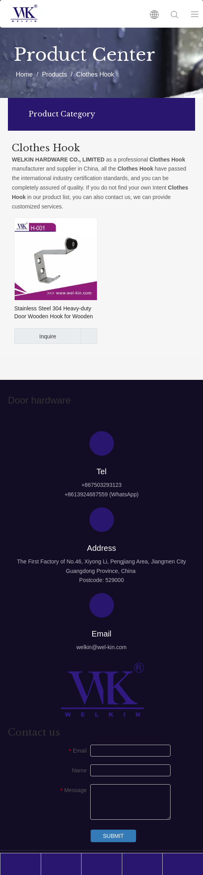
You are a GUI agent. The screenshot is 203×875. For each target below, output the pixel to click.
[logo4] (102, 689)
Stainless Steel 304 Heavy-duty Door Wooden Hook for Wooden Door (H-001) (53, 312)
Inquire (35, 336)
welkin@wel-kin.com (101, 647)
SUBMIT (113, 836)
